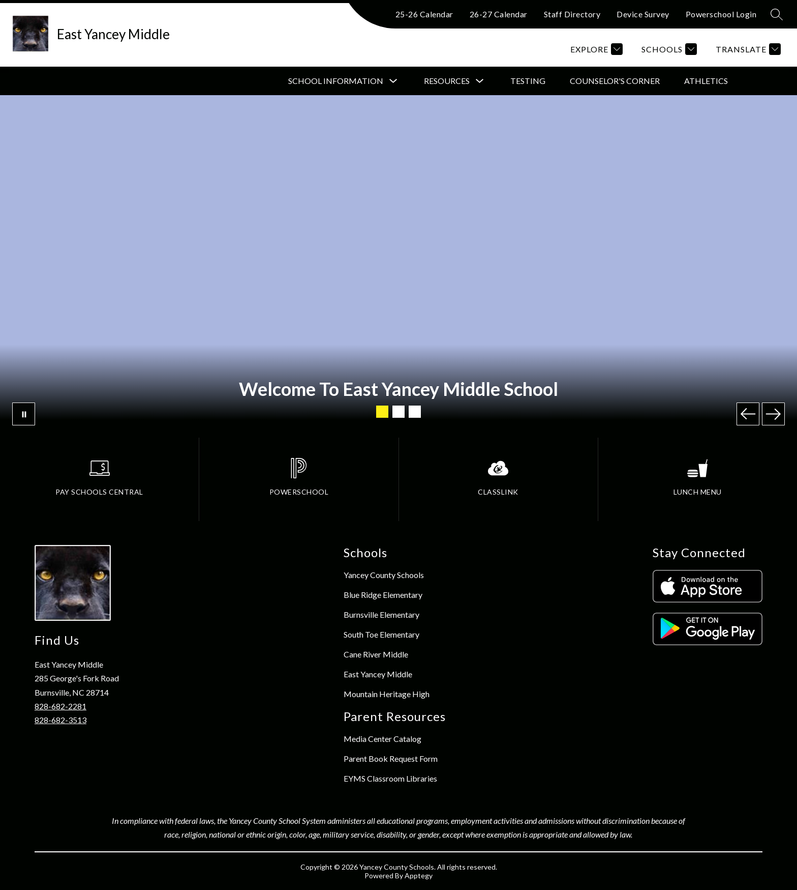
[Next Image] (773, 414)
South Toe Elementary (381, 634)
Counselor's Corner (615, 80)
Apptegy (419, 875)
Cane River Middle (376, 654)
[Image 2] (398, 412)
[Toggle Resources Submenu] (480, 81)
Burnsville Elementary (381, 614)
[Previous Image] (748, 414)
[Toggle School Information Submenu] (393, 81)
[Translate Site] (747, 49)
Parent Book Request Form (391, 758)
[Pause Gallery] (23, 414)
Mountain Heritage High (387, 694)
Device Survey (643, 14)
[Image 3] (415, 412)
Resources (447, 80)
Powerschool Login (721, 14)
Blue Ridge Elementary (383, 594)
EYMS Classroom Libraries (390, 778)
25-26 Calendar (424, 14)
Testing (527, 80)
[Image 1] (382, 412)
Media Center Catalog (382, 738)
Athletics (706, 80)
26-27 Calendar (499, 14)
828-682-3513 (60, 720)
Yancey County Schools (384, 575)
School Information (335, 80)
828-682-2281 (60, 706)
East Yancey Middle (378, 674)
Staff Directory (572, 14)
